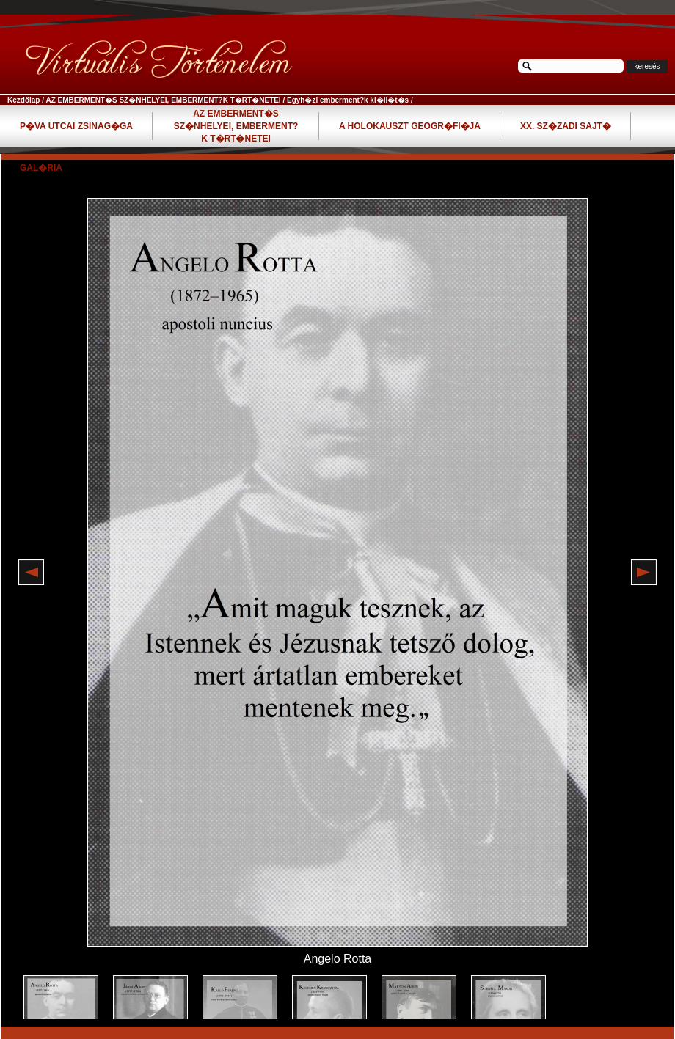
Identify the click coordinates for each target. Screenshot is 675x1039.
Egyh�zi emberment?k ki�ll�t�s (348, 100)
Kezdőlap (23, 100)
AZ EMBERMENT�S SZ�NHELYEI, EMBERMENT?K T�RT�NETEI (162, 100)
